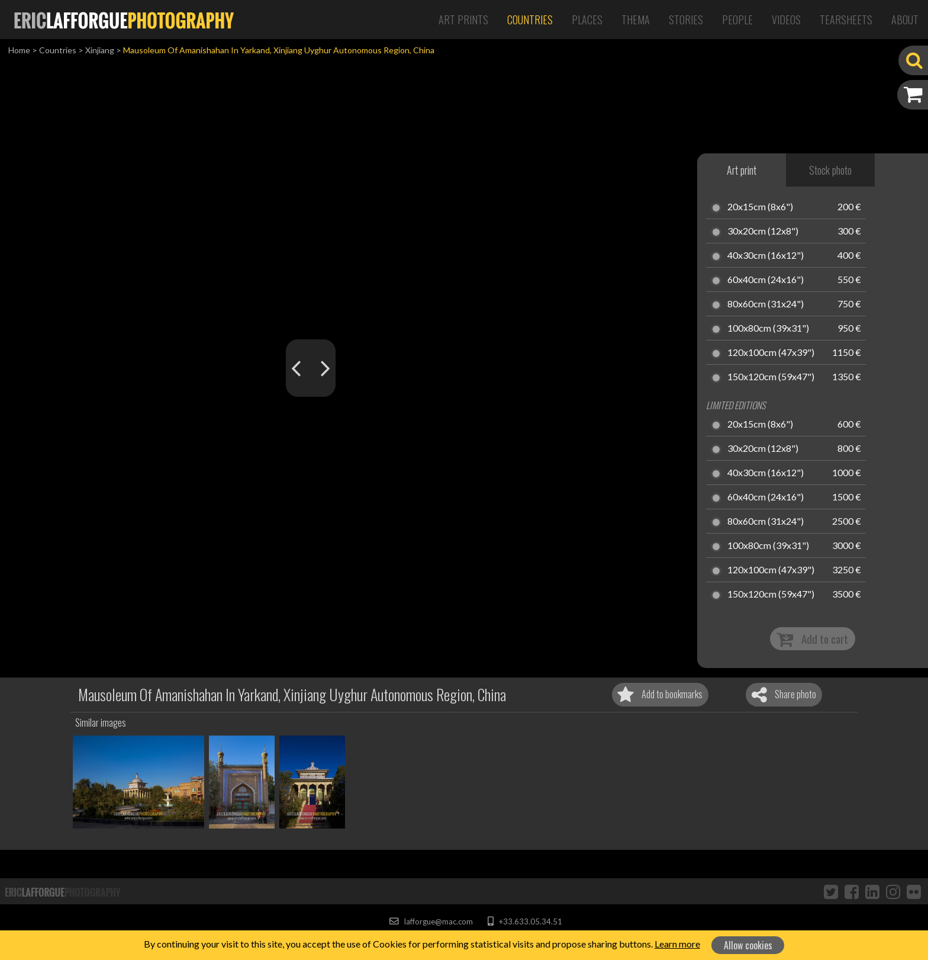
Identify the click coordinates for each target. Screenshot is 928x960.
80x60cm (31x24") (765, 304)
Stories (686, 19)
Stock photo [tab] (830, 170)
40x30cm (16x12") (765, 256)
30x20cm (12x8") (762, 231)
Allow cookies (748, 945)
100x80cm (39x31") (768, 328)
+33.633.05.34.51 (525, 921)
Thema (635, 19)
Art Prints (463, 19)
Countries (530, 19)
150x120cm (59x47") (770, 377)
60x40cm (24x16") (765, 280)
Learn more (677, 943)
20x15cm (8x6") (760, 207)
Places (587, 19)
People (737, 19)
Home (19, 50)
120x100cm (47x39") (770, 353)
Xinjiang (99, 50)
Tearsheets (846, 19)
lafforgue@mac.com (430, 921)
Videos (786, 19)
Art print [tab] (741, 170)
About (905, 19)
